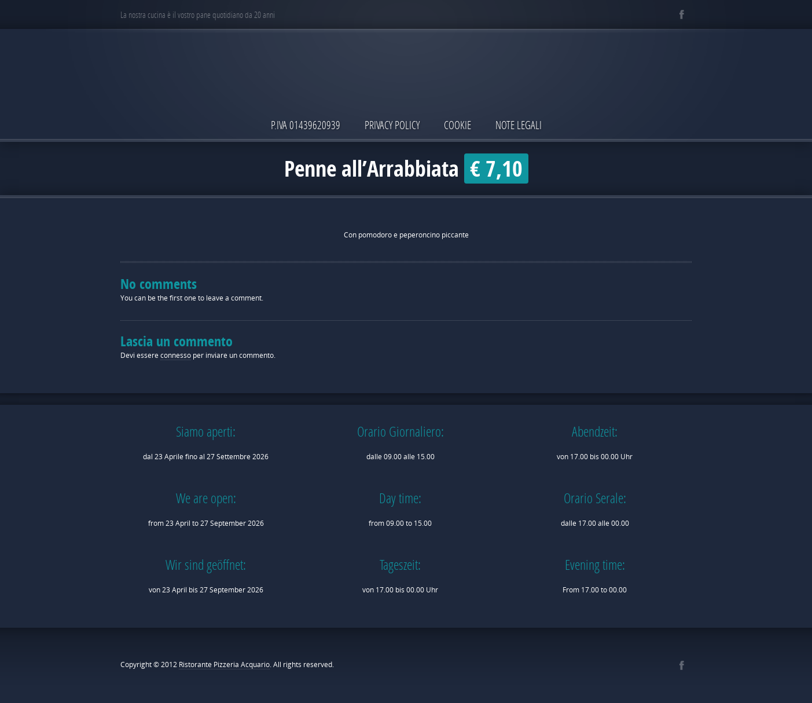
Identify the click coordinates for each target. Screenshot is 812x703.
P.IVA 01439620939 (305, 125)
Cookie (457, 125)
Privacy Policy (392, 125)
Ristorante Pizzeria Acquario (224, 664)
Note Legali (518, 125)
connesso (175, 355)
